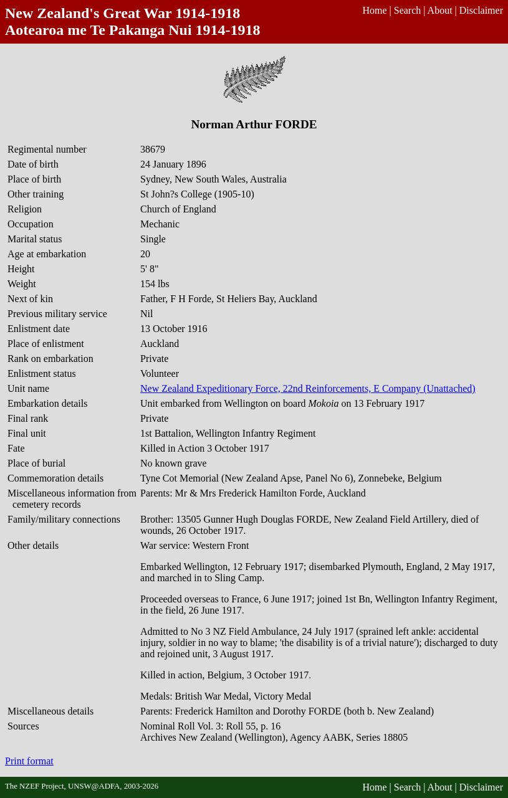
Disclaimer (481, 10)
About (440, 10)
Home (374, 10)
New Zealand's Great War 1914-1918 (122, 13)
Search (407, 10)
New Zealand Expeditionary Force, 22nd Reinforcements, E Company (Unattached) (308, 388)
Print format (29, 761)
